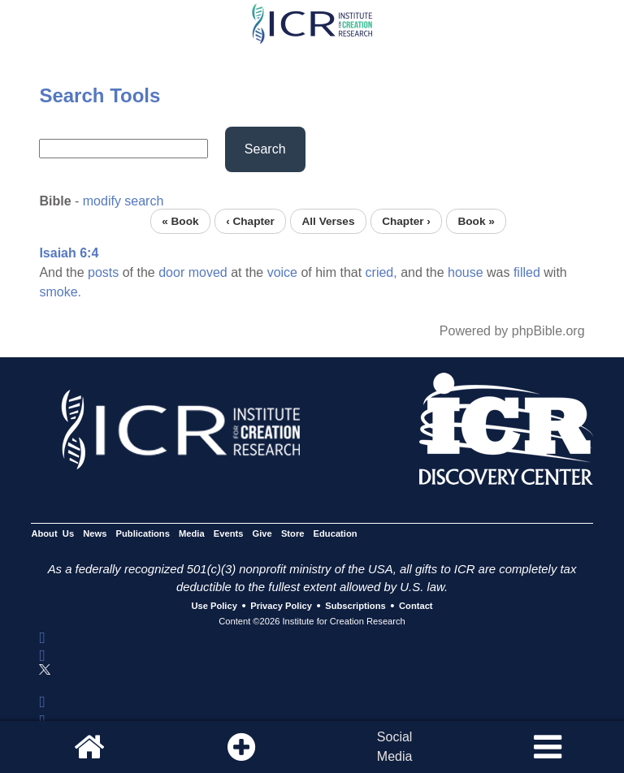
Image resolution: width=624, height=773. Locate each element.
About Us (52, 533)
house (465, 272)
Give (262, 533)
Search (265, 149)
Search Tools (99, 95)
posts (103, 272)
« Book (180, 221)
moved (208, 272)
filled (527, 272)
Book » (475, 221)
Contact (416, 606)
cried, (381, 272)
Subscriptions (355, 606)
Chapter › (406, 221)
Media (192, 533)
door (171, 272)
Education (336, 533)
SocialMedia (395, 746)
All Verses (328, 221)
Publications (143, 533)
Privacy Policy (281, 606)
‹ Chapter (250, 221)
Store (293, 533)
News (94, 533)
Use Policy (213, 606)
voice (282, 272)
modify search (123, 201)
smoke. (60, 292)
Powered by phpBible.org (512, 331)
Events (229, 533)
